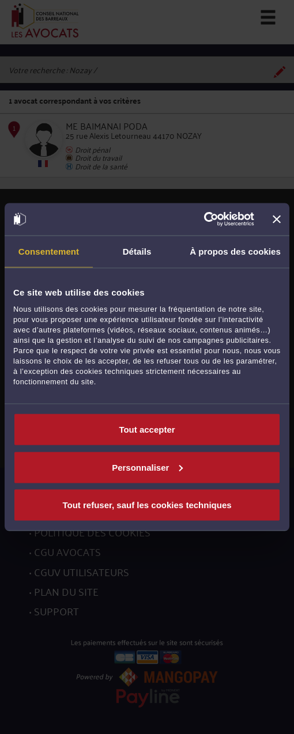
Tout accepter (147, 429)
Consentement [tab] (48, 251)
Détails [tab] (137, 251)
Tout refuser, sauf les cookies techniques (146, 505)
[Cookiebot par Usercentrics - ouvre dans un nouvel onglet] (203, 219)
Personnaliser (147, 467)
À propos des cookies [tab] (235, 251)
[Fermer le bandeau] (277, 219)
